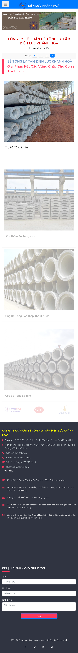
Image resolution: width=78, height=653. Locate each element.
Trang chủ (34, 48)
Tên (4, 576)
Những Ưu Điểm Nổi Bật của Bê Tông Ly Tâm (28, 497)
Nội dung (7, 599)
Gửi (39, 616)
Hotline (6, 588)
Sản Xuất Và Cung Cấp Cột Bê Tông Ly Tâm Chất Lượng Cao (36, 480)
